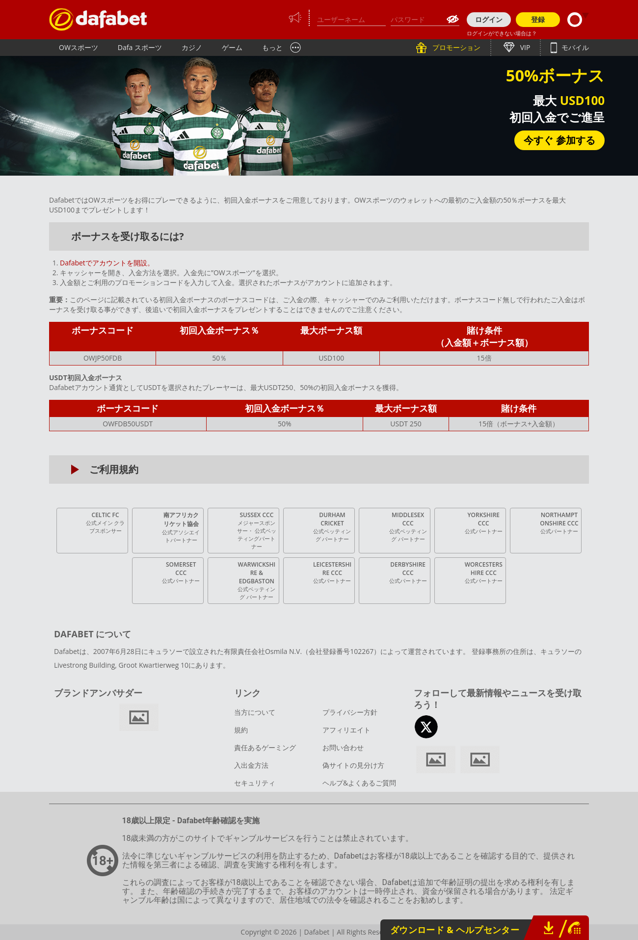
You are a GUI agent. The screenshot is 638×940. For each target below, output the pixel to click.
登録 (538, 19)
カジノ (192, 47)
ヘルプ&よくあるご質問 (359, 782)
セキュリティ (254, 782)
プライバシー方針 (349, 712)
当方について (254, 712)
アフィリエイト (346, 729)
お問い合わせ (343, 747)
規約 (241, 729)
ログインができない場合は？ (502, 33)
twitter (426, 726)
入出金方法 (251, 765)
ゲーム (232, 47)
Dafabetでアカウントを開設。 (107, 262)
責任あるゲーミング (265, 747)
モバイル (574, 47)
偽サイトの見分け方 (353, 765)
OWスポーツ (78, 47)
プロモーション (455, 47)
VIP (524, 47)
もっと (272, 47)
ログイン (489, 19)
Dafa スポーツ (140, 47)
